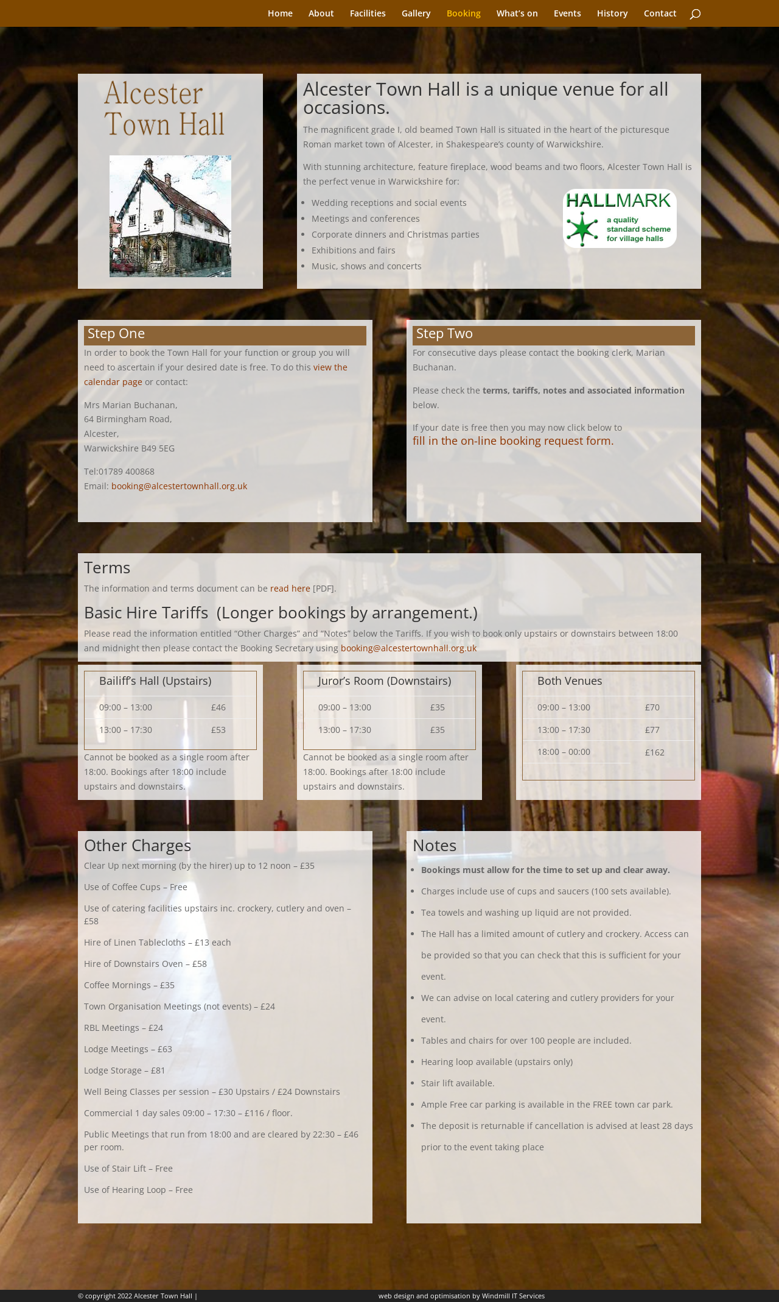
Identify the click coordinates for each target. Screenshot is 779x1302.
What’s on (517, 14)
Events (567, 14)
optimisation (450, 1295)
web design (396, 1295)
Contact (660, 14)
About (321, 14)
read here (290, 588)
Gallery (416, 14)
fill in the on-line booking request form (512, 440)
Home (280, 14)
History (612, 14)
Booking (464, 14)
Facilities (368, 14)
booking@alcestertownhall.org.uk (179, 486)
